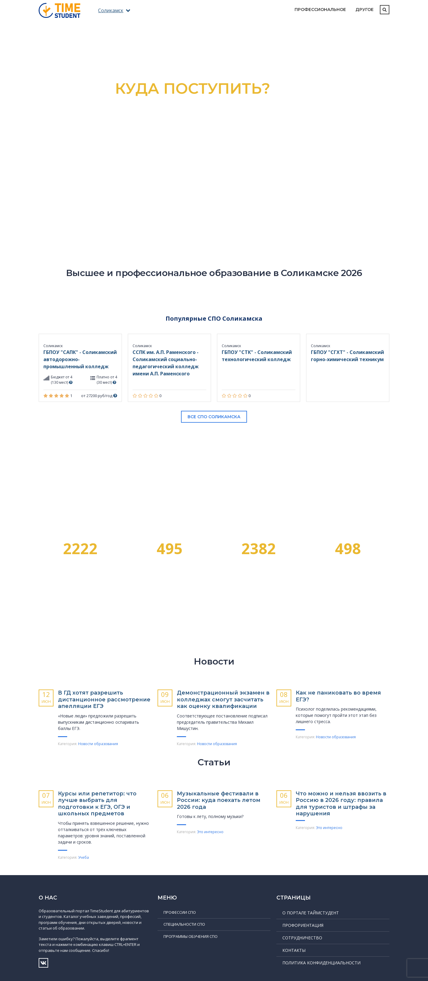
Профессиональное (320, 9)
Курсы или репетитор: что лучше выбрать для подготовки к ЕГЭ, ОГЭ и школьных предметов (97, 803)
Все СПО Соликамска (214, 416)
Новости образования (98, 743)
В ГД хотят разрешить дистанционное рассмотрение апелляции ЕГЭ (104, 699)
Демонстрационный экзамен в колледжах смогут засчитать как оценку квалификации (223, 699)
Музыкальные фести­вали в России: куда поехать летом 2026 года (218, 800)
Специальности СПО (184, 924)
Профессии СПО (179, 912)
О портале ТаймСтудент (310, 913)
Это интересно (210, 831)
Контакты (294, 950)
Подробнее (214, 174)
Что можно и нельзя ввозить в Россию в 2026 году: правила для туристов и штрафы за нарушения (341, 803)
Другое (364, 9)
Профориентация (302, 925)
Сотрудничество (302, 938)
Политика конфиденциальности (321, 963)
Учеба (83, 857)
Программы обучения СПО (190, 936)
